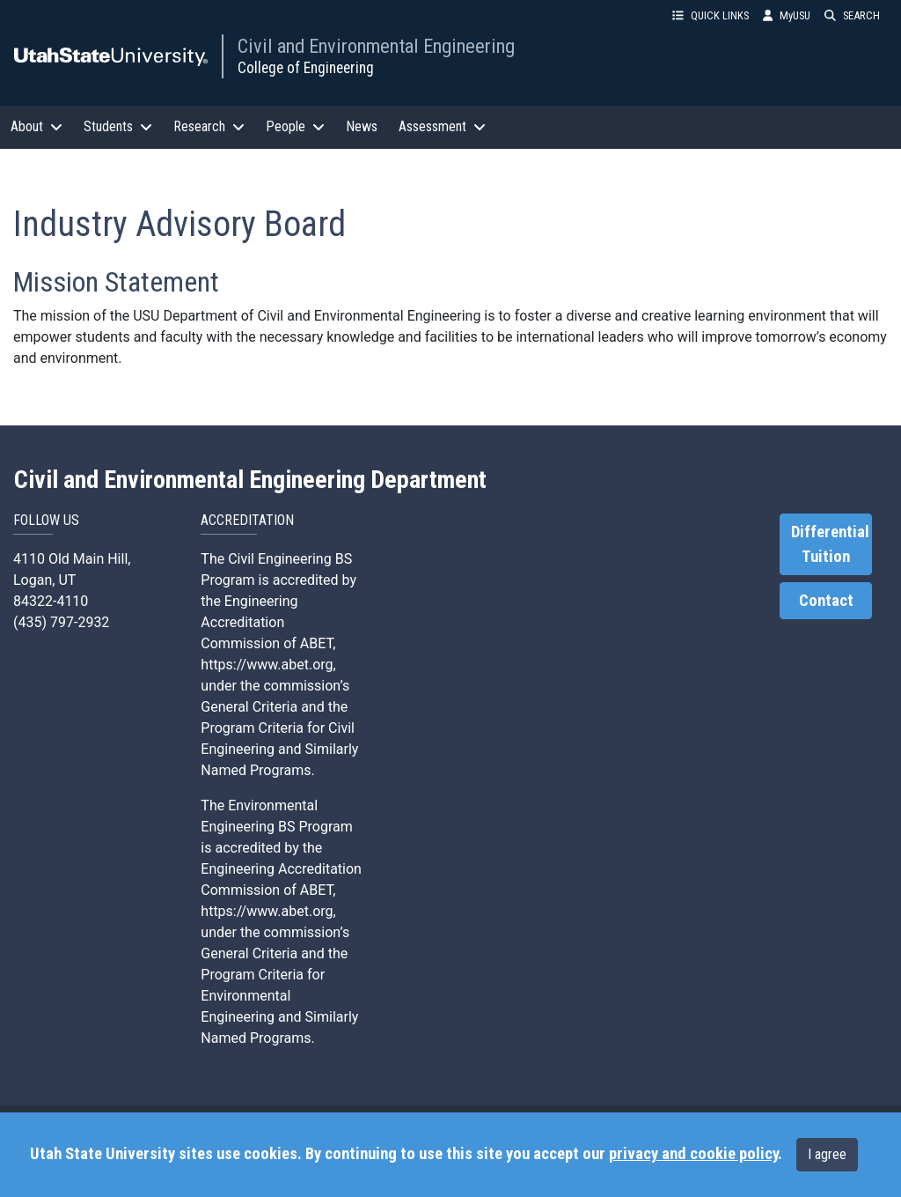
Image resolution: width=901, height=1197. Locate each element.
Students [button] (118, 126)
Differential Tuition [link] (830, 544)
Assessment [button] (442, 126)
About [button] (36, 126)
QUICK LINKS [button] (710, 15)
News (361, 126)
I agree (827, 1154)
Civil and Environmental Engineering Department (250, 480)
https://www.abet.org (267, 664)
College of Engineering (306, 68)
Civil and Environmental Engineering (376, 45)
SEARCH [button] (852, 15)
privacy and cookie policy (693, 1154)
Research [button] (209, 126)
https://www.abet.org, (268, 911)
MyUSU (786, 15)
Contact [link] (826, 600)
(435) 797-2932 (61, 622)
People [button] (295, 126)
